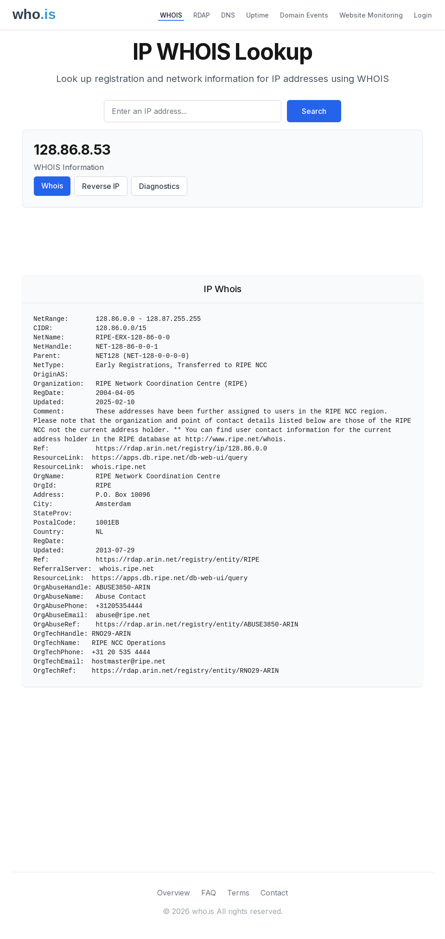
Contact (274, 892)
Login (423, 15)
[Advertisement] (222, 243)
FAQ (208, 892)
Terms (238, 892)
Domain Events (304, 15)
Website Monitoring (371, 15)
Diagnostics (159, 186)
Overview (173, 892)
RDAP (201, 15)
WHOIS (171, 15)
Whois (52, 185)
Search (314, 111)
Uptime (257, 15)
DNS (228, 15)
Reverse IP (101, 186)
